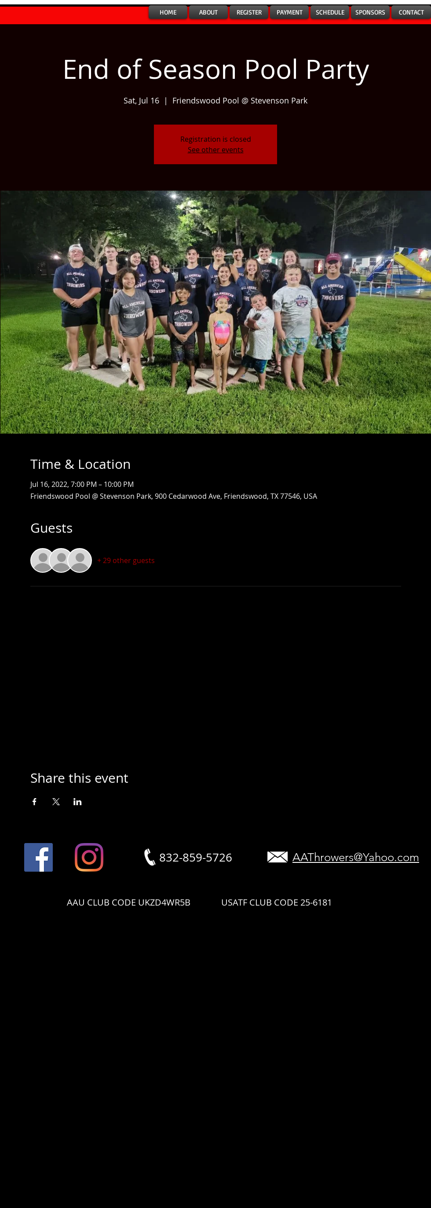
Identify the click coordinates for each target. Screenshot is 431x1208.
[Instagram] (89, 857)
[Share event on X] (56, 801)
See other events (216, 150)
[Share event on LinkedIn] (77, 801)
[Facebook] (38, 857)
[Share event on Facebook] (34, 801)
